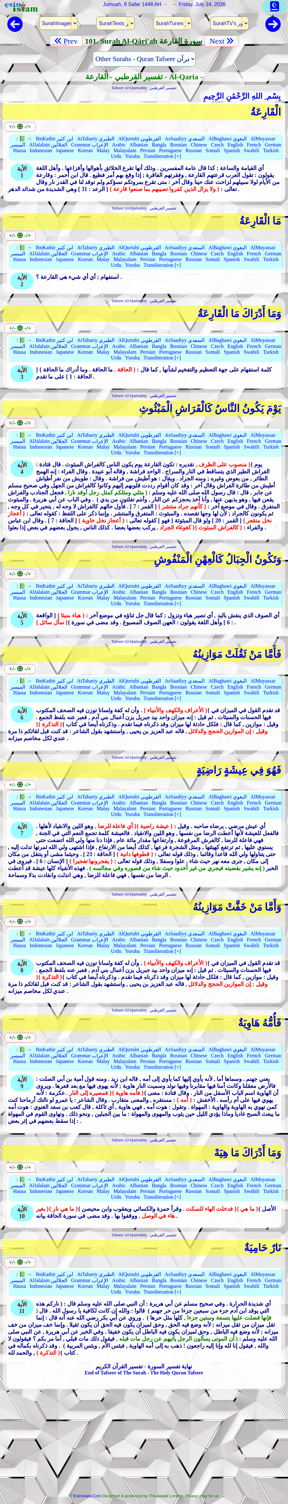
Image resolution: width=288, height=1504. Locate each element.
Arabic (119, 144)
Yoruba (132, 156)
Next (221, 41)
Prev (66, 41)
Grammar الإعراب (89, 144)
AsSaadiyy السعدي (185, 138)
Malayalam (124, 150)
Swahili (251, 150)
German (273, 144)
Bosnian (178, 144)
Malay (103, 150)
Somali (212, 150)
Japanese (65, 150)
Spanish (232, 150)
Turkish (271, 150)
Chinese (199, 144)
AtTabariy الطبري (95, 138)
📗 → (25, 138)
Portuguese (170, 150)
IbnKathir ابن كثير (54, 138)
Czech (217, 144)
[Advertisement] (144, 1443)
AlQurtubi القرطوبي (139, 138)
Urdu (116, 156)
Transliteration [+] (162, 156)
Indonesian (41, 150)
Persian (147, 150)
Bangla (159, 144)
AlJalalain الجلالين (48, 144)
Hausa (19, 150)
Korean (85, 150)
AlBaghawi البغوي (227, 138)
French (254, 144)
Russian (193, 150)
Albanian (138, 144)
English (235, 144)
